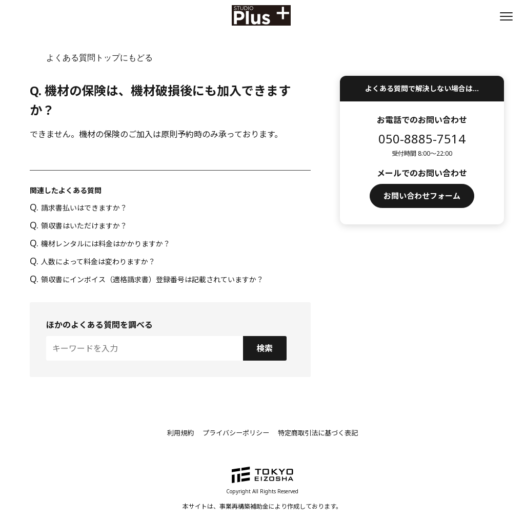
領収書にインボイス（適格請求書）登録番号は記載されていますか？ (146, 279)
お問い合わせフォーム (422, 196)
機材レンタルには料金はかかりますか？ (100, 243)
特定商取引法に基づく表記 (322, 432)
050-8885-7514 (422, 138)
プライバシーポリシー (234, 432)
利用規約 (174, 432)
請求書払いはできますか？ (78, 208)
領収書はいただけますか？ (78, 226)
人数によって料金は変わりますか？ (92, 261)
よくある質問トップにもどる (99, 57)
